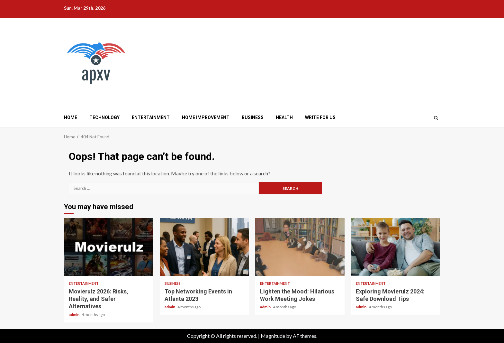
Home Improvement (206, 117)
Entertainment (151, 117)
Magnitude (273, 336)
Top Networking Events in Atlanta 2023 (204, 247)
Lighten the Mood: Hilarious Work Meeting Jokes (300, 247)
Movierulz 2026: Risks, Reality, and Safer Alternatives (108, 247)
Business (253, 117)
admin (74, 314)
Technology (104, 117)
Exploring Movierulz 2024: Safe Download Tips (395, 247)
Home (70, 117)
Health (284, 117)
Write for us (320, 117)
